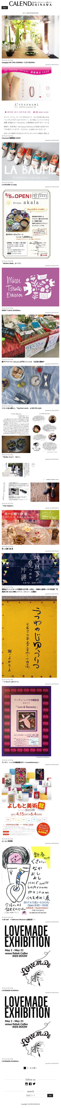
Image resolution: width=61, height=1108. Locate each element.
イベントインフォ (7, 60)
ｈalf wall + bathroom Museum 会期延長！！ (18, 919)
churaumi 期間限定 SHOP (11, 138)
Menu (4, 7)
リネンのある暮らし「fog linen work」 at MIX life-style (21, 408)
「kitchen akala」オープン (11, 263)
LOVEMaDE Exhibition (10, 990)
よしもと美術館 (7, 841)
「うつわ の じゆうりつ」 (11, 682)
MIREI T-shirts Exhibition (11, 310)
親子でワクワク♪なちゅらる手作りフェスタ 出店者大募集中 (23, 362)
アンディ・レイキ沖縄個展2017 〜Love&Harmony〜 (20, 762)
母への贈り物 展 (7, 549)
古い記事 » (33, 1068)
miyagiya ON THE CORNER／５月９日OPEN (18, 62)
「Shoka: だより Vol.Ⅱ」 (11, 457)
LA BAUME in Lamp (9, 185)
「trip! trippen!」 (8, 506)
